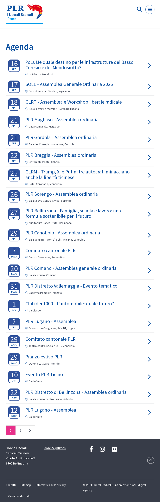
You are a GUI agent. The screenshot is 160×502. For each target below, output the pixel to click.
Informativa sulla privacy (51, 485)
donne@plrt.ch (55, 448)
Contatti (11, 485)
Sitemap (26, 485)
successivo (30, 431)
